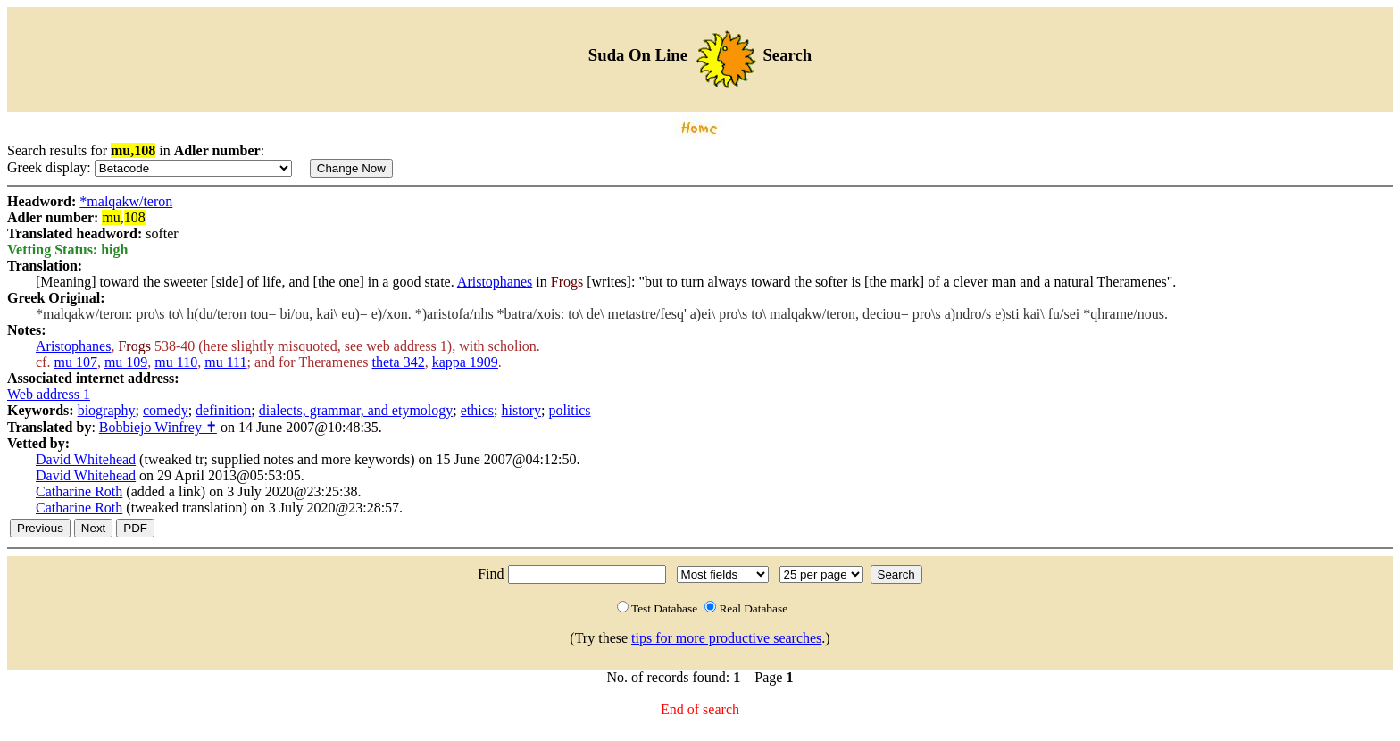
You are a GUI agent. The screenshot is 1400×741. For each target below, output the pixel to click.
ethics (477, 410)
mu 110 (175, 362)
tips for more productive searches (726, 637)
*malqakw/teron (125, 201)
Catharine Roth (79, 491)
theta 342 (398, 362)
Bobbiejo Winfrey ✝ (158, 427)
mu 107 (75, 362)
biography (107, 410)
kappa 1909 (465, 362)
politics (569, 410)
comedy (165, 410)
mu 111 (225, 362)
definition (223, 410)
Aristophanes (494, 281)
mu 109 (125, 362)
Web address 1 (48, 394)
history (521, 410)
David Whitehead (86, 459)
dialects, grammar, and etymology (356, 410)
